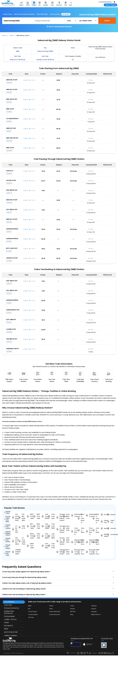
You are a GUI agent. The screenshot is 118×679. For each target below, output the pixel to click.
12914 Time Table (36, 526)
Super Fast (103, 521)
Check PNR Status (42, 14)
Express (109, 514)
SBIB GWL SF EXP (11, 80)
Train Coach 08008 (44, 516)
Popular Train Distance (7, 546)
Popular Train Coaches (7, 526)
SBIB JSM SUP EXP (12, 138)
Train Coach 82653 (44, 536)
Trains (11, 35)
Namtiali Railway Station (65, 552)
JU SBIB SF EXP (11, 329)
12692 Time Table (29, 546)
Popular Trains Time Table (7, 519)
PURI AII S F (9, 171)
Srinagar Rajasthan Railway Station (59, 517)
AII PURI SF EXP (11, 180)
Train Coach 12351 (44, 546)
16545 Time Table (29, 536)
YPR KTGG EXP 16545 (14, 541)
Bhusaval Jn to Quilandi (73, 552)
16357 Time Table (29, 516)
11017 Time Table (29, 526)
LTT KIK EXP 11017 (14, 529)
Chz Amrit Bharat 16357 (14, 517)
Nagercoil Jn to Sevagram (80, 542)
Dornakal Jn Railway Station (59, 529)
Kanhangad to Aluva (73, 515)
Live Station (65, 14)
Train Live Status (55, 14)
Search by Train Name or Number (24, 14)
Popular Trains (7, 512)
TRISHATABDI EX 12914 (21, 527)
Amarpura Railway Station (65, 516)
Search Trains (7, 14)
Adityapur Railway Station (59, 552)
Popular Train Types (7, 553)
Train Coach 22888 (44, 526)
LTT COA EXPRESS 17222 (21, 541)
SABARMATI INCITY (12, 349)
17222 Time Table (36, 536)
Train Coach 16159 (50, 526)
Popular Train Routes (7, 539)
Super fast (109, 521)
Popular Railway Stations (7, 533)
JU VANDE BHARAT (12, 119)
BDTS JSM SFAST (12, 248)
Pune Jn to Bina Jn (73, 531)
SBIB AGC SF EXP (11, 89)
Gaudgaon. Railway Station (65, 528)
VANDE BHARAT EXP (12, 310)
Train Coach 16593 (50, 536)
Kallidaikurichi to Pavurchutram (80, 552)
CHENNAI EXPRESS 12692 (14, 552)
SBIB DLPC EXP (11, 128)
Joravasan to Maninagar (80, 530)
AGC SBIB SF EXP (11, 209)
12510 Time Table (36, 516)
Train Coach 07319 (50, 546)
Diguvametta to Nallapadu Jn (73, 542)
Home (4, 35)
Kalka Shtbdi (103, 535)
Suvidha (103, 514)
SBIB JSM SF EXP (11, 99)
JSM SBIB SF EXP (11, 339)
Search (107, 21)
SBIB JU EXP (10, 109)
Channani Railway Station (65, 540)
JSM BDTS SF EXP (12, 258)
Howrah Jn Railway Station (59, 541)
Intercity (109, 528)
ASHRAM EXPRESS (12, 229)
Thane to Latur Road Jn (80, 518)
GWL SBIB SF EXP (11, 190)
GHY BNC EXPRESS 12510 (21, 517)
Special (103, 528)
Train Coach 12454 (50, 516)
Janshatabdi (109, 534)
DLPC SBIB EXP (11, 319)
